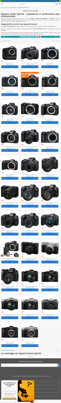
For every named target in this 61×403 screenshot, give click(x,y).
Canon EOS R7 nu (49, 146)
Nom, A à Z (8, 40)
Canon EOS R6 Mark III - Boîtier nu (10, 146)
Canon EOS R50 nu (10, 119)
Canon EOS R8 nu (9, 174)
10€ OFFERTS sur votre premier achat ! (9, 384)
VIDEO (22, 376)
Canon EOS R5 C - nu (30, 91)
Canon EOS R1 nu (9, 63)
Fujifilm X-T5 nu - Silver (29, 342)
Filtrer (3, 40)
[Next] (59, 41)
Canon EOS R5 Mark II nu (50, 91)
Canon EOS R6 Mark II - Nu (49, 119)
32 (54, 40)
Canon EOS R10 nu (50, 63)
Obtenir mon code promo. (9, 398)
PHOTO (18, 376)
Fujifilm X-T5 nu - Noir (9, 342)
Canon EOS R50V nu (30, 119)
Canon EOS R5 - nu (10, 91)
